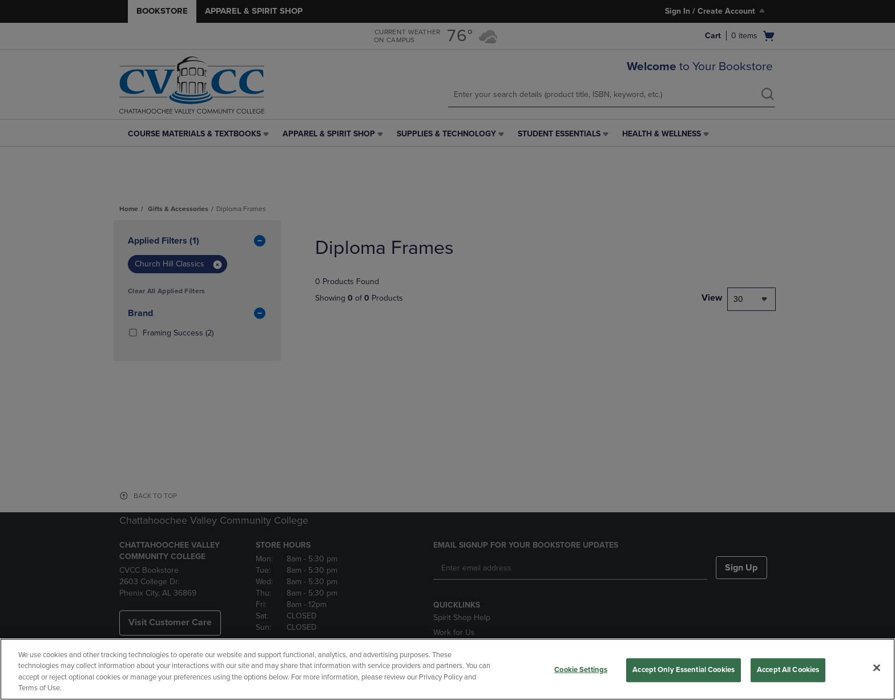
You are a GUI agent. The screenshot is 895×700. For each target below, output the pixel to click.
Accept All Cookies (788, 669)
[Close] (876, 667)
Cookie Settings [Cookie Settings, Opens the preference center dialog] (580, 669)
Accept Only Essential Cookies (683, 669)
